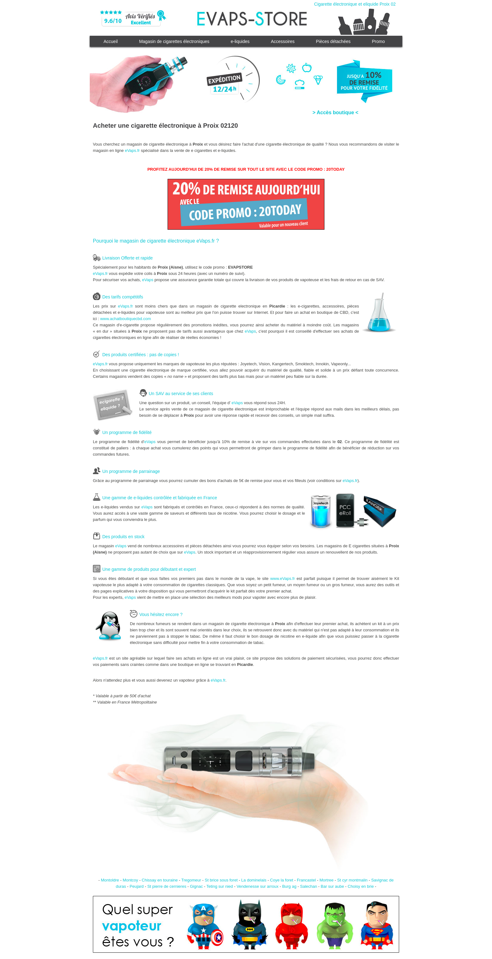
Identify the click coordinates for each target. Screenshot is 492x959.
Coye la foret (281, 880)
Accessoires (282, 41)
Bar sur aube (332, 886)
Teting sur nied (219, 886)
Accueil (111, 41)
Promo (378, 41)
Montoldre (110, 880)
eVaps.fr (132, 150)
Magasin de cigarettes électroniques (174, 41)
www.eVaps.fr (282, 578)
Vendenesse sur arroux (258, 886)
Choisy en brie (361, 886)
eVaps (147, 279)
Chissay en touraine (160, 880)
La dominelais (253, 880)
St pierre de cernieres (166, 886)
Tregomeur (191, 880)
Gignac (196, 886)
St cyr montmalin (352, 880)
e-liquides (240, 41)
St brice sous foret (221, 880)
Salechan (308, 886)
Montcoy (130, 880)
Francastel (306, 880)
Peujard (137, 886)
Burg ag (289, 886)
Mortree (326, 880)
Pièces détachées (333, 41)
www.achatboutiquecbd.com (125, 318)
